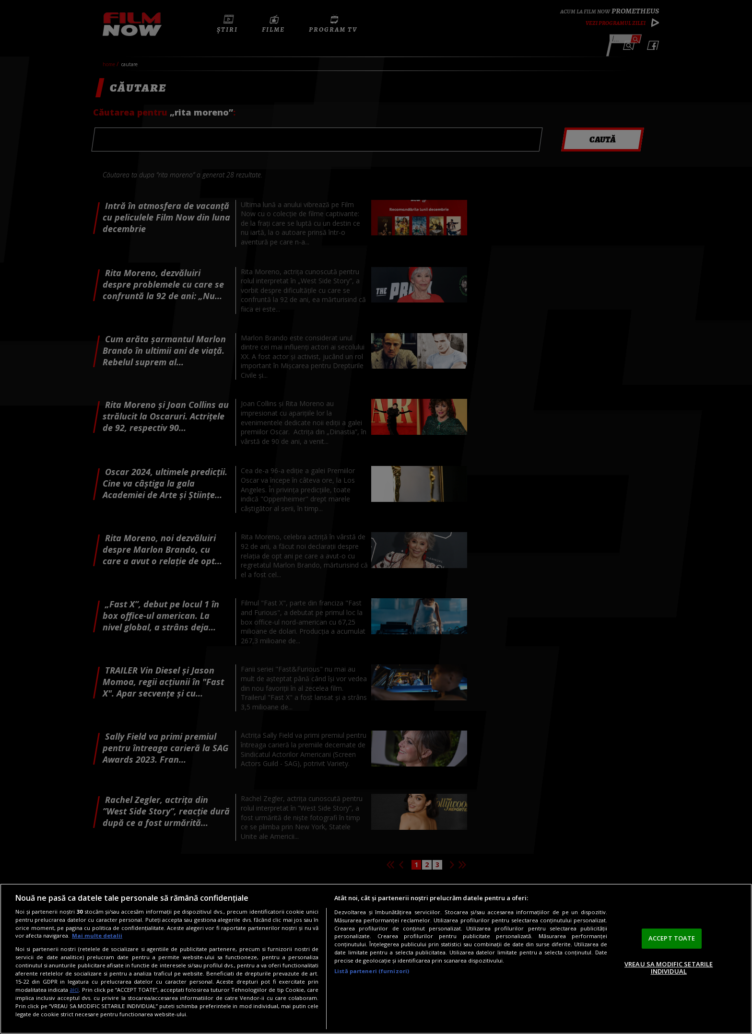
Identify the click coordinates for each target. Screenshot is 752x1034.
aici (74, 990)
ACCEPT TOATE (671, 938)
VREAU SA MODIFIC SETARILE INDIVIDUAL (668, 968)
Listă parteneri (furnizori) (371, 971)
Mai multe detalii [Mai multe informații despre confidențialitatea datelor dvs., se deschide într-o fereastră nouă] (97, 935)
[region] (376, 958)
